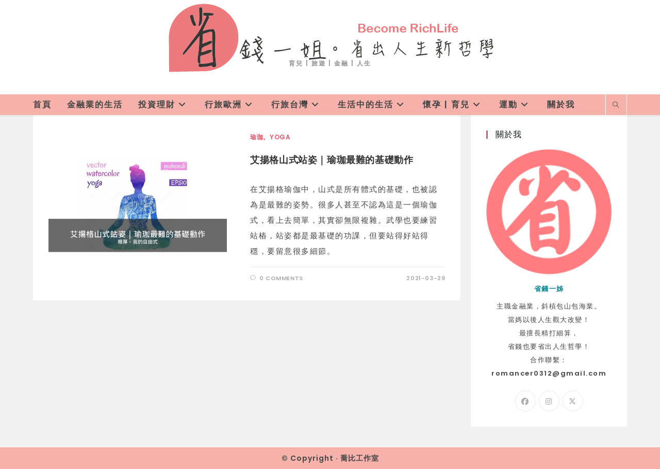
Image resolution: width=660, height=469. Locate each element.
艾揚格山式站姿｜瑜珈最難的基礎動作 (331, 159)
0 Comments (281, 278)
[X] (573, 401)
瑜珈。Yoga (270, 137)
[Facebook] (525, 401)
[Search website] (616, 105)
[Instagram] (549, 401)
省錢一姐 (330, 36)
